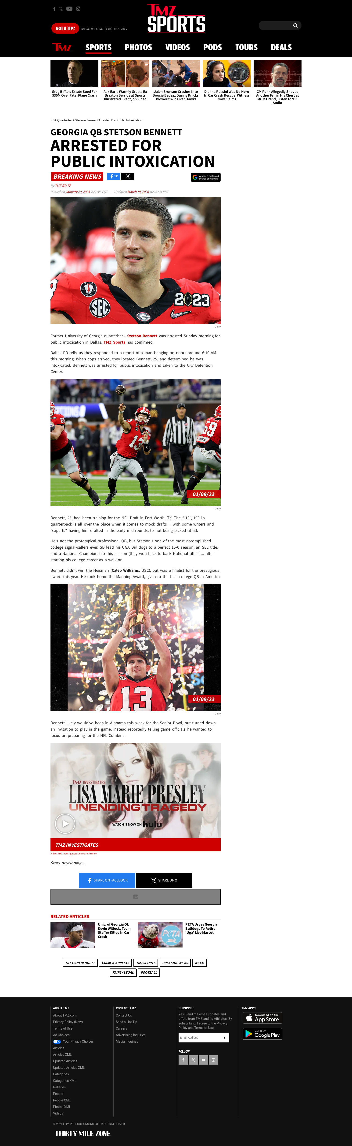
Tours (246, 47)
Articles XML (62, 1054)
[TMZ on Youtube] (69, 8)
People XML (62, 1100)
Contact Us (124, 1015)
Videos (177, 47)
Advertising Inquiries (131, 1035)
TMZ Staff (63, 185)
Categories (61, 1074)
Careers (121, 1028)
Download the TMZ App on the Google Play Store (262, 1034)
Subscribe (224, 1037)
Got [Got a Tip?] (65, 29)
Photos (138, 47)
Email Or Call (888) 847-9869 (104, 29)
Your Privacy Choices (73, 1041)
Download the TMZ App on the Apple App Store (262, 1018)
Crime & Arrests (115, 963)
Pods (212, 47)
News (62, 47)
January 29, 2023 (77, 191)
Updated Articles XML (69, 1067)
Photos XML (62, 1107)
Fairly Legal (123, 972)
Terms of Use (62, 1028)
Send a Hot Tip (126, 1022)
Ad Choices (61, 1035)
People (58, 1094)
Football (149, 972)
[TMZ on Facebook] (54, 9)
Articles (58, 1048)
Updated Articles (65, 1061)
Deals (281, 47)
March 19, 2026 (138, 191)
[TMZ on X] (61, 9)
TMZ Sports (114, 342)
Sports (98, 47)
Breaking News (175, 963)
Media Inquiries (127, 1041)
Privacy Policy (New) (68, 1022)
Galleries (59, 1087)
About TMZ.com (65, 1015)
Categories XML (64, 1081)
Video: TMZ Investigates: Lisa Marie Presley (73, 853)
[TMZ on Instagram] (78, 9)
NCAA (199, 963)
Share (107, 880)
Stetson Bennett (80, 963)
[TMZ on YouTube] (203, 1060)
